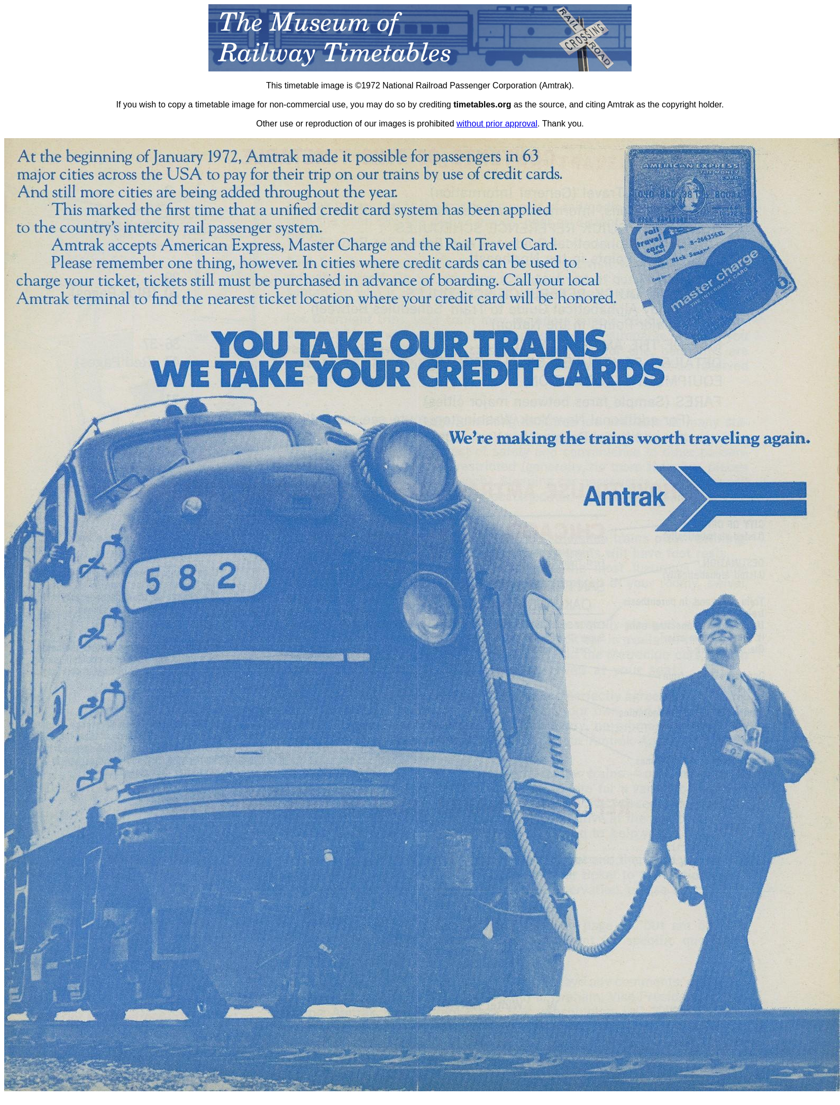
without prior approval (496, 123)
